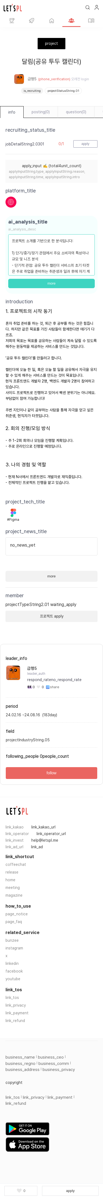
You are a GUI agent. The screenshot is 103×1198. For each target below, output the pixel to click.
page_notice (16, 914)
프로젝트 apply (51, 616)
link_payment (17, 1013)
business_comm (53, 1063)
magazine (14, 895)
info (11, 112)
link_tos (12, 997)
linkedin (12, 963)
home (10, 880)
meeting (12, 887)
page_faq (13, 921)
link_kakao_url (43, 827)
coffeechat (15, 864)
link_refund (15, 1020)
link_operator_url (51, 833)
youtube (12, 979)
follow (52, 773)
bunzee (12, 940)
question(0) (76, 112)
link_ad (37, 847)
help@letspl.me (44, 840)
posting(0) (41, 112)
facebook (14, 971)
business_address (22, 1069)
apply (70, 1191)
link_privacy (15, 1005)
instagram (14, 948)
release (11, 872)
